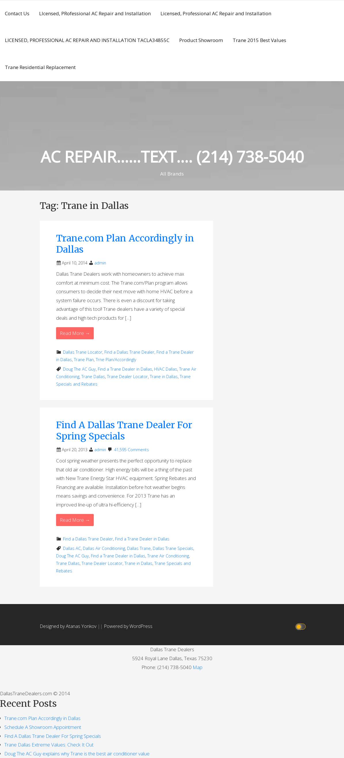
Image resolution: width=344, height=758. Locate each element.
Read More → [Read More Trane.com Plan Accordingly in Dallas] (75, 333)
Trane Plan (84, 359)
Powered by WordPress (128, 626)
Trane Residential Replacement (40, 67)
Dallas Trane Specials (173, 548)
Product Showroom (201, 40)
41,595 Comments (131, 449)
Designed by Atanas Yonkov (69, 626)
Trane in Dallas (164, 376)
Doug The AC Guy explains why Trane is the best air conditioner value (77, 753)
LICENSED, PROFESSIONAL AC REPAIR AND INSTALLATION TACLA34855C (87, 40)
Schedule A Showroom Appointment (42, 727)
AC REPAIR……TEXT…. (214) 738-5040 (172, 156)
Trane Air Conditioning (168, 556)
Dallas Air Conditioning (104, 548)
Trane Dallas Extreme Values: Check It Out (48, 744)
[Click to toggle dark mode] (301, 626)
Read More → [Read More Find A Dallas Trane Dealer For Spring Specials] (75, 520)
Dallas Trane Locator (82, 352)
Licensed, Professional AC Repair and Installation (215, 13)
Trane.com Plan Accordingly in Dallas (125, 244)
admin (100, 263)
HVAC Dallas (165, 369)
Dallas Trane (139, 548)
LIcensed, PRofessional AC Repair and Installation (95, 13)
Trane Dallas (93, 376)
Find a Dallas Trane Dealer (129, 352)
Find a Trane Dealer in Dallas (125, 369)
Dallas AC (72, 548)
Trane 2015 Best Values (259, 40)
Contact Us (17, 13)
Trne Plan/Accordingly (116, 359)
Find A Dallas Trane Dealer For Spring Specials (124, 430)
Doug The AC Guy (79, 369)
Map (197, 667)
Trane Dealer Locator (127, 376)
